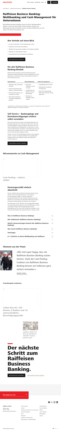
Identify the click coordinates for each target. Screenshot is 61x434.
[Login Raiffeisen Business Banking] (35, 375)
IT (57, 428)
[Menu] (48, 2)
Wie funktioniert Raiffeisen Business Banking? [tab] (24, 219)
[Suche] (45, 2)
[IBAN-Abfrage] (42, 413)
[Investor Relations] (43, 408)
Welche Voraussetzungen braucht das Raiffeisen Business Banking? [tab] (28, 224)
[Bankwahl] (14, 395)
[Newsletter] (23, 415)
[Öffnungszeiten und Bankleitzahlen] (28, 419)
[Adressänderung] (43, 406)
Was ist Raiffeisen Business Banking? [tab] (21, 216)
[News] (22, 413)
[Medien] (41, 410)
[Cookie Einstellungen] (25, 411)
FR (55, 428)
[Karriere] (22, 408)
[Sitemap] (41, 415)
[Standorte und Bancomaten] (27, 417)
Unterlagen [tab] (11, 233)
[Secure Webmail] (43, 411)
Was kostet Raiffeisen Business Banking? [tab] (22, 229)
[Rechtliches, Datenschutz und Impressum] (30, 410)
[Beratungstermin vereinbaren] (16, 375)
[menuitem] (30, 2)
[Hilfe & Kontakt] (24, 406)
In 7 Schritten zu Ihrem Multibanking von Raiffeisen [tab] (26, 236)
